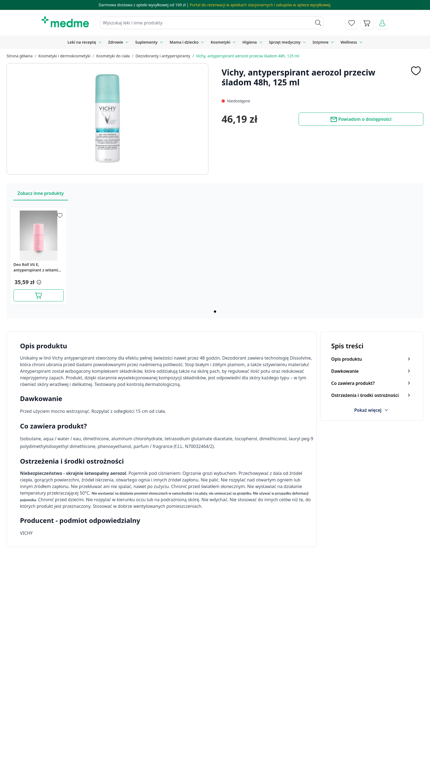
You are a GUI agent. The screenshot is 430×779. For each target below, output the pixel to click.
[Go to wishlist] (352, 23)
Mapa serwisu (221, 743)
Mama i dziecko (184, 42)
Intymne (321, 42)
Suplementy (146, 42)
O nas (152, 756)
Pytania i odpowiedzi (228, 756)
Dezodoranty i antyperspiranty (162, 55)
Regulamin (157, 743)
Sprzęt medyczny (285, 42)
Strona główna (20, 55)
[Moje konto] (382, 23)
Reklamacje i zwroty (318, 743)
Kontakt (154, 731)
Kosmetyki (220, 42)
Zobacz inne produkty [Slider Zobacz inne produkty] (41, 193)
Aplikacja (216, 768)
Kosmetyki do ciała (113, 55)
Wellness (349, 42)
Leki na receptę (81, 42)
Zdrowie (115, 42)
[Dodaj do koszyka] (38, 295)
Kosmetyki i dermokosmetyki (64, 55)
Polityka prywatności (319, 731)
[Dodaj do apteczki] (415, 70)
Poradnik (216, 731)
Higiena (249, 42)
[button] (38, 282)
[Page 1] (215, 311)
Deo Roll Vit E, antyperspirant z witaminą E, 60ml (38, 267)
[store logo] (65, 21)
